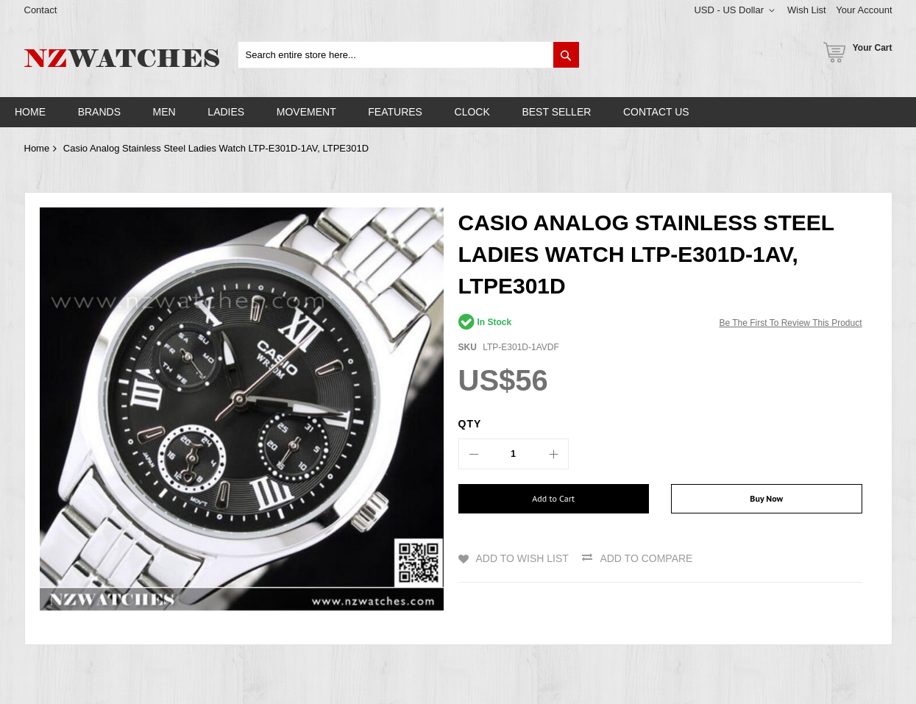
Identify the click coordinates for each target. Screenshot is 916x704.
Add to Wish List (522, 558)
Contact (40, 9)
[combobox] (408, 55)
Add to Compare (646, 558)
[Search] (566, 55)
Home (37, 148)
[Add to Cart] (554, 498)
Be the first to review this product (790, 323)
